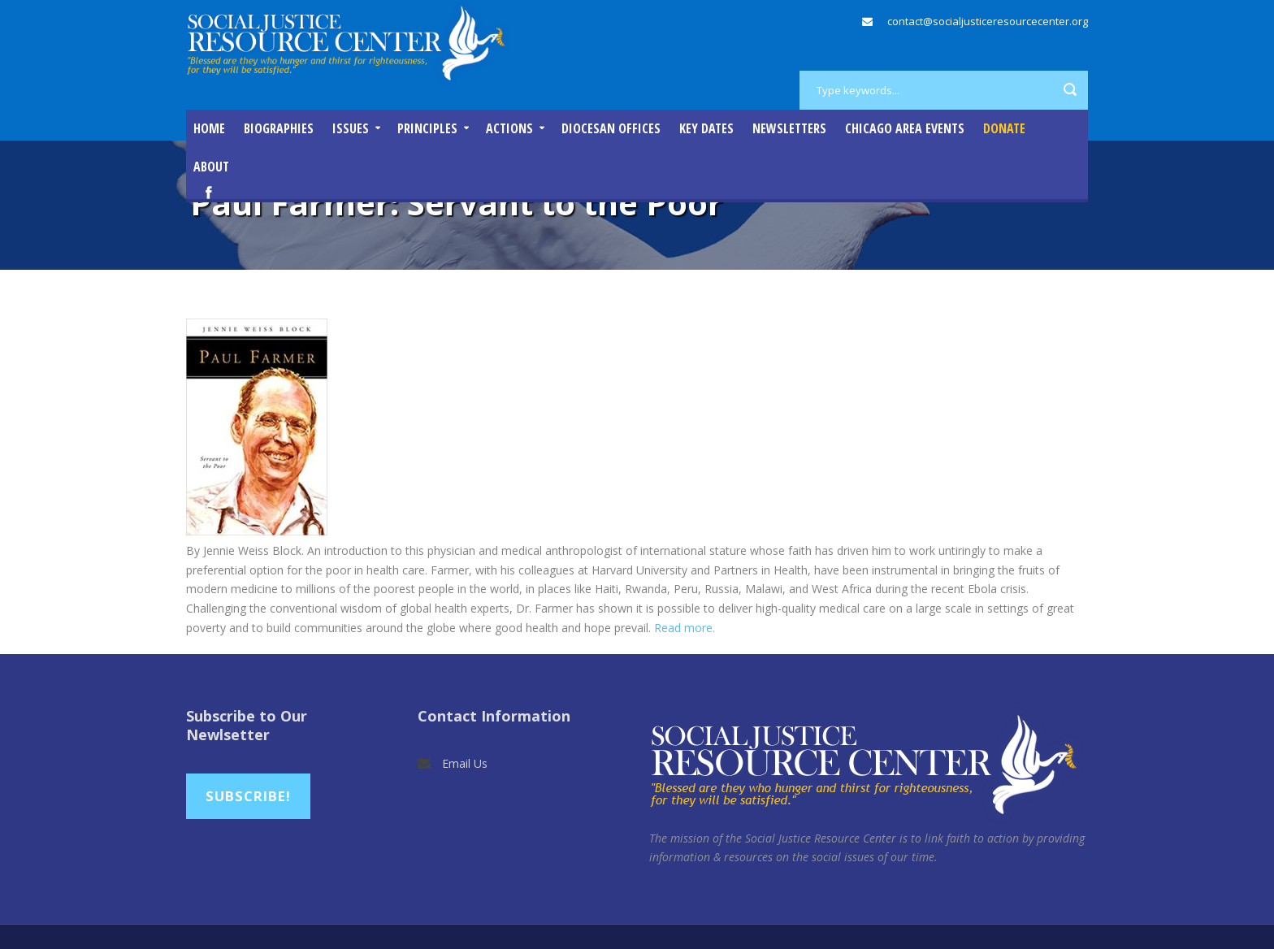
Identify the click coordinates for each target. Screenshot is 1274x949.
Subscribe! (248, 795)
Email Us (465, 763)
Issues (350, 128)
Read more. (684, 627)
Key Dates (706, 128)
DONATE (1004, 128)
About (211, 167)
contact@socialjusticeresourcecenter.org (987, 21)
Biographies (279, 128)
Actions (509, 128)
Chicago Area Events (904, 128)
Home (209, 128)
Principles (427, 128)
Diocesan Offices (611, 128)
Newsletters (789, 128)
